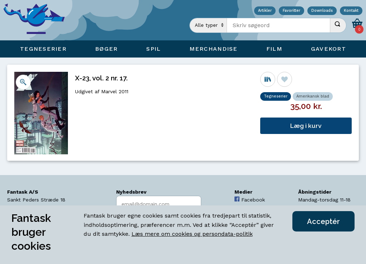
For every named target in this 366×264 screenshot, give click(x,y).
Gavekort (328, 48)
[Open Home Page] (37, 20)
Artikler (265, 11)
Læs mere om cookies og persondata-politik (192, 233)
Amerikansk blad (312, 96)
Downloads (322, 11)
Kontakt (351, 11)
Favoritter (291, 11)
